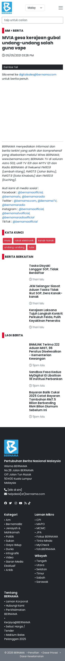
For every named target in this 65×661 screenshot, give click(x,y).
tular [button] (31, 247)
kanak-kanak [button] (46, 240)
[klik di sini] (15, 490)
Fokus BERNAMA (47, 537)
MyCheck (42, 545)
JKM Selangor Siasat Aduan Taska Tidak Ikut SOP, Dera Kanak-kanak (45, 291)
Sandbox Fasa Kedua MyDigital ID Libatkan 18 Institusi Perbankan (45, 375)
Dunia (10, 549)
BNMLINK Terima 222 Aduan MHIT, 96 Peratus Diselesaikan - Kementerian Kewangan (45, 351)
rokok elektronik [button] (24, 240)
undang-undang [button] (14, 247)
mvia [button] (7, 240)
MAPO (40, 524)
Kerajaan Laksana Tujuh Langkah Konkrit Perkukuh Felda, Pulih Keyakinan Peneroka (46, 315)
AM (7, 31)
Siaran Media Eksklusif (13, 564)
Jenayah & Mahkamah (12, 530)
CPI (38, 520)
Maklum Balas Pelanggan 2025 (15, 637)
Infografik (12, 553)
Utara (40, 565)
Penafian (33, 652)
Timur (40, 573)
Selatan (41, 569)
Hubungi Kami (15, 606)
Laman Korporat (17, 601)
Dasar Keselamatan (32, 656)
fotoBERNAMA (45, 549)
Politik (10, 537)
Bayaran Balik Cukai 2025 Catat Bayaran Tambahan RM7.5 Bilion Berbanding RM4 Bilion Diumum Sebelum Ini (44, 401)
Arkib (9, 570)
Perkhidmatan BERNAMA (14, 612)
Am (8, 520)
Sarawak (42, 582)
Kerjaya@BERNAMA (17, 622)
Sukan (10, 541)
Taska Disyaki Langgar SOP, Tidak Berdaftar (43, 269)
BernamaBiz (14, 524)
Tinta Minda (44, 541)
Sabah (40, 578)
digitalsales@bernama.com (37, 75)
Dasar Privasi (50, 652)
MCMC (40, 528)
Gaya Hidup (13, 545)
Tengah (41, 561)
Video (10, 557)
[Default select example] (35, 8)
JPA (39, 532)
